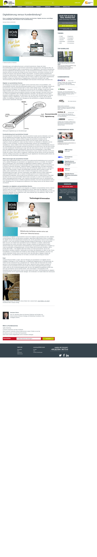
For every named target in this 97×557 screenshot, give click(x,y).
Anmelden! (48, 338)
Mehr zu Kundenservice (10, 325)
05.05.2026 (67, 151)
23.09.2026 (67, 170)
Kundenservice (63, 77)
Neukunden (62, 41)
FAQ (34, 350)
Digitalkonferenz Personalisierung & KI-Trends (70, 163)
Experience (70, 36)
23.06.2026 (67, 158)
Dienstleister (29, 6)
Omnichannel (71, 41)
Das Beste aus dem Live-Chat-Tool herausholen (15, 333)
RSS (18, 350)
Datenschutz (20, 353)
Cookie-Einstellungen (37, 352)
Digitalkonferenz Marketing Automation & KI (71, 175)
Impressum (19, 352)
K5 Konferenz (68, 157)
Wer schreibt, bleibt (67, 186)
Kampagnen (71, 38)
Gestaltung (62, 38)
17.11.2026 (67, 178)
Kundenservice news (66, 129)
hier (71, 29)
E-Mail (61, 36)
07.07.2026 (67, 165)
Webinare (47, 6)
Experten (57, 6)
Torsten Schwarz (72, 197)
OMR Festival (68, 150)
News (10, 6)
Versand (61, 39)
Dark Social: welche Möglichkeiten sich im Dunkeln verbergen (18, 334)
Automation (70, 39)
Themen (60, 33)
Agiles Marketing (7, 328)
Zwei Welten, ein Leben (43, 301)
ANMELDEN (77, 2)
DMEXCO (67, 169)
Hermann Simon (6, 22)
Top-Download (63, 49)
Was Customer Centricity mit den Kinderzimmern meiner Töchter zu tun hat (21, 331)
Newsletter (66, 6)
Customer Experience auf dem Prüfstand (13, 329)
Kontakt (34, 349)
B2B (61, 43)
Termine (38, 6)
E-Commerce (71, 43)
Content (19, 6)
